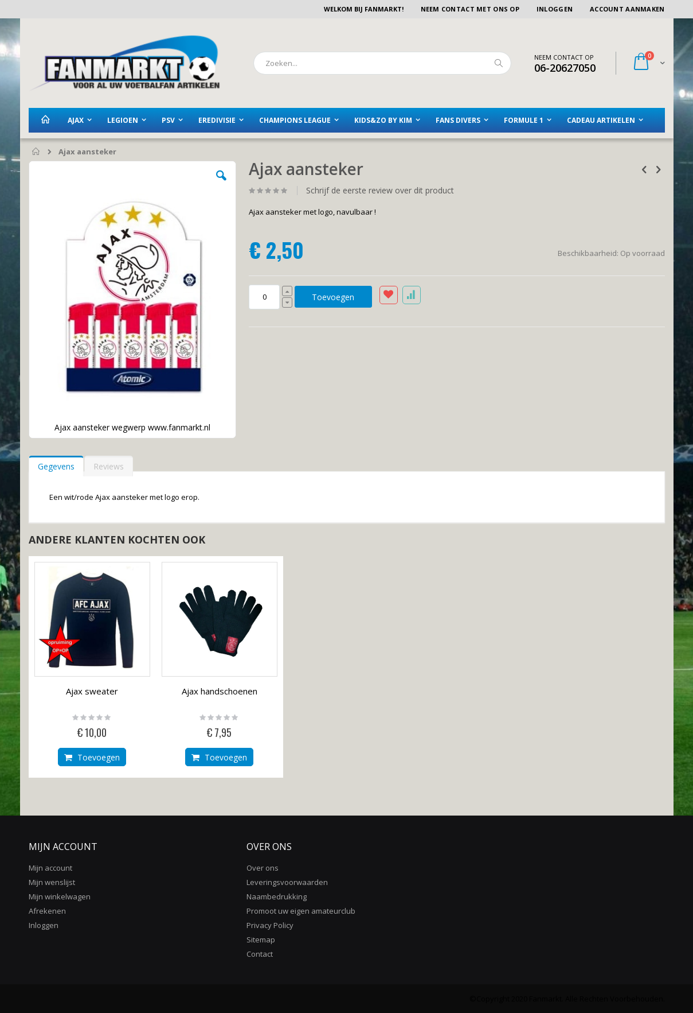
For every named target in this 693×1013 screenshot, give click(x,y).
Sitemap (260, 939)
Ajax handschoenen (219, 691)
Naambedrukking (276, 896)
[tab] (56, 463)
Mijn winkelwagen (60, 896)
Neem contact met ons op (470, 9)
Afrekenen (47, 911)
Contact (259, 954)
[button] (221, 184)
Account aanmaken (627, 9)
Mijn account (50, 868)
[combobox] (382, 63)
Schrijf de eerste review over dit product (380, 190)
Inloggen (555, 9)
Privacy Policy (269, 925)
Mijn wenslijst (52, 882)
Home (36, 152)
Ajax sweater (92, 691)
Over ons (262, 868)
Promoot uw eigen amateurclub (300, 911)
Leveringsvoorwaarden (287, 882)
